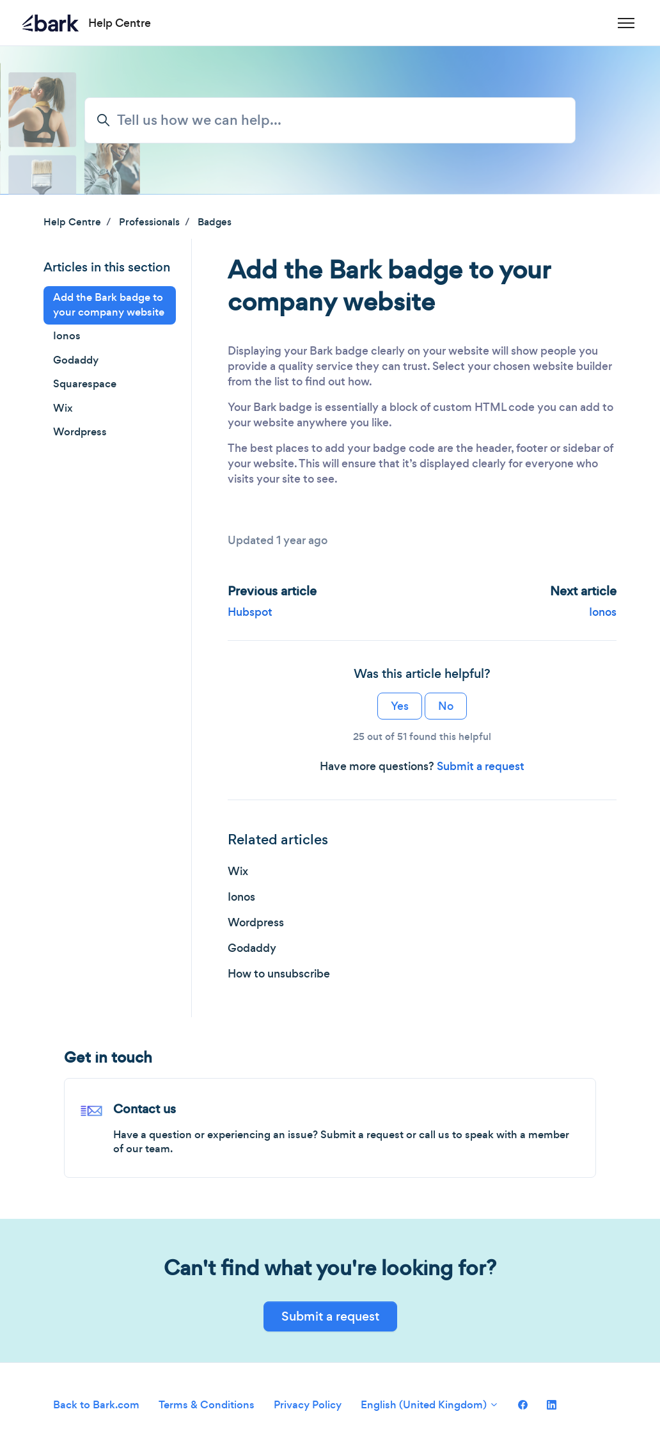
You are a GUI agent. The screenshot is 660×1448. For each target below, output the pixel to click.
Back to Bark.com (96, 1404)
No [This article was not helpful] (445, 706)
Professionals (149, 222)
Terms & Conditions (207, 1404)
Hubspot (250, 612)
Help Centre (72, 222)
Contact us (144, 1109)
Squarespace (84, 383)
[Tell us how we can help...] (330, 120)
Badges (215, 222)
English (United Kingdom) (430, 1404)
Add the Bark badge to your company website (108, 304)
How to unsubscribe (279, 973)
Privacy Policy (308, 1404)
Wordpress (256, 922)
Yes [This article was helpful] (400, 706)
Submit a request (480, 766)
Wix (238, 871)
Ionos (603, 612)
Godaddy (252, 948)
